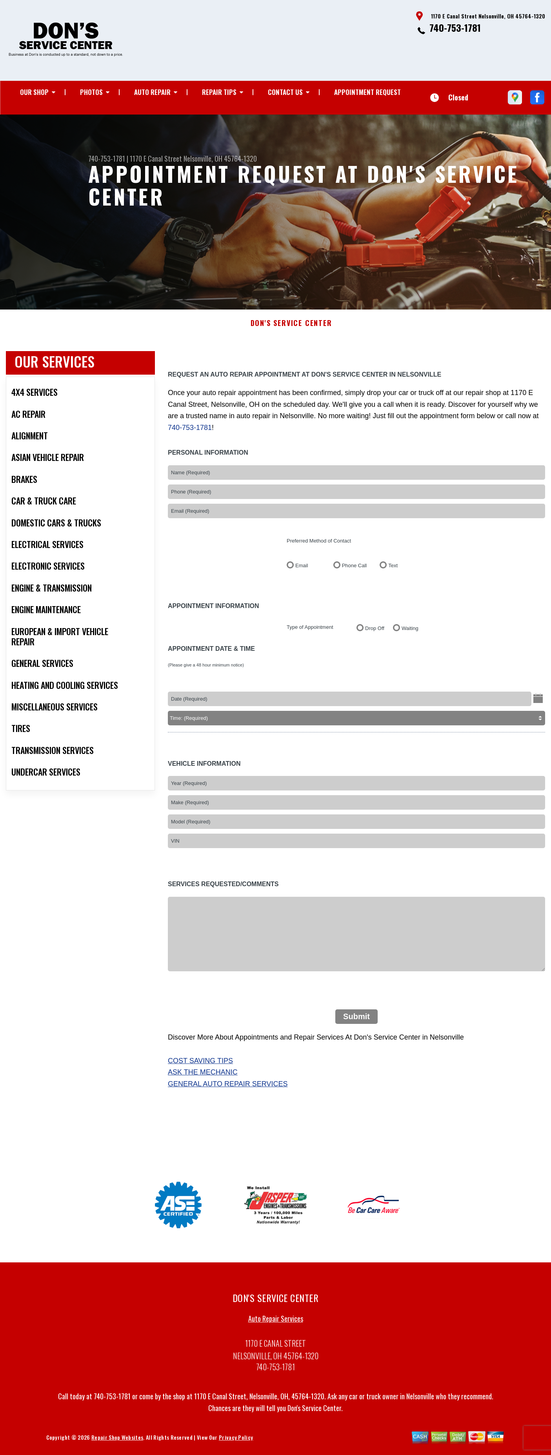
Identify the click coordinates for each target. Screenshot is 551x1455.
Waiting (410, 633)
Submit (356, 1021)
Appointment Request (367, 92)
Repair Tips (219, 92)
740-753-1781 (455, 27)
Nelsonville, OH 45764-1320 (220, 158)
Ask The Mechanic (203, 1077)
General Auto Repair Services (227, 1089)
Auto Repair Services (275, 1323)
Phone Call (354, 571)
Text (393, 571)
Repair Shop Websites (117, 1442)
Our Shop (34, 92)
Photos (91, 92)
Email (301, 571)
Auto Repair (152, 92)
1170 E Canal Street (156, 158)
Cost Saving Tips (200, 1065)
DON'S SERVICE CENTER (291, 328)
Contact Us (285, 92)
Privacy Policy (236, 1442)
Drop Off (374, 633)
